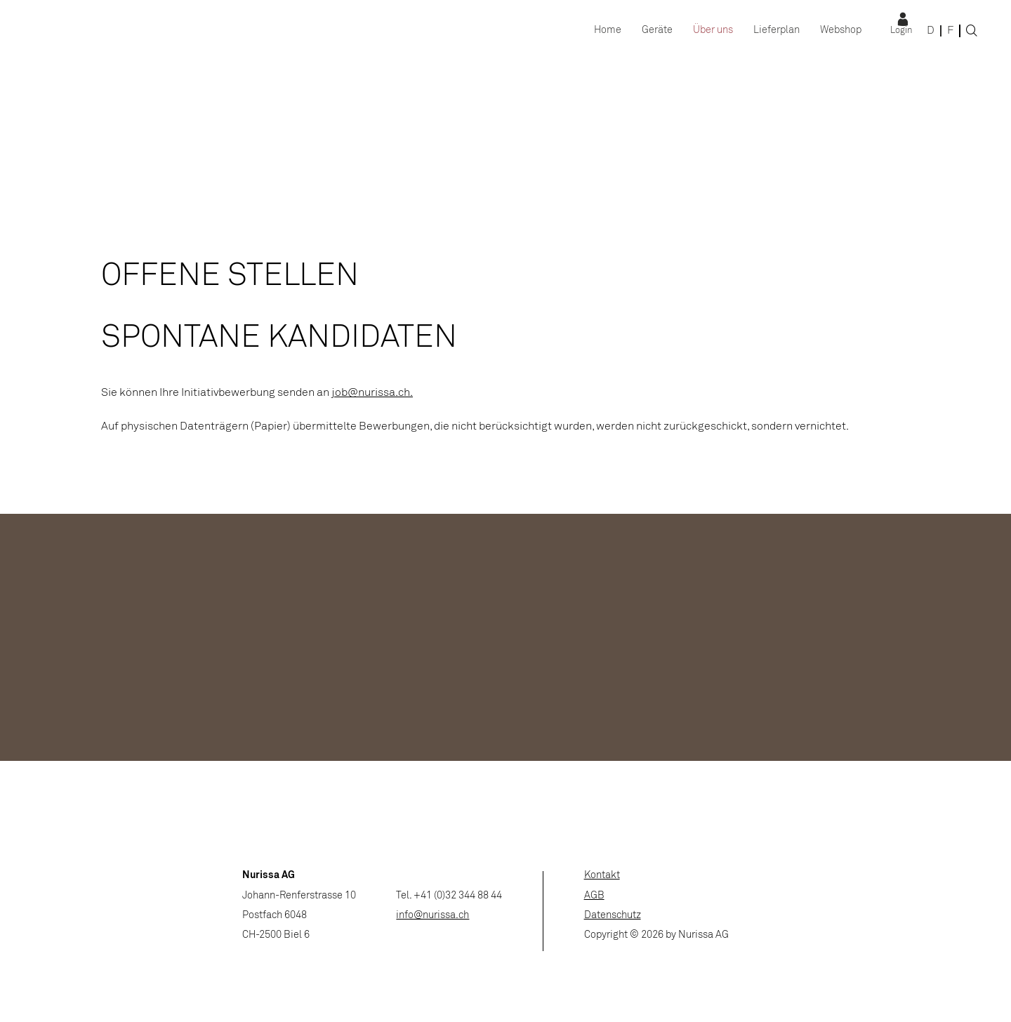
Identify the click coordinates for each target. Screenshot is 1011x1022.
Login (901, 31)
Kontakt (602, 875)
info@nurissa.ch (432, 915)
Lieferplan (776, 30)
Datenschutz (612, 915)
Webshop (840, 30)
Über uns (713, 30)
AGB (594, 896)
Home (607, 30)
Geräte (657, 30)
